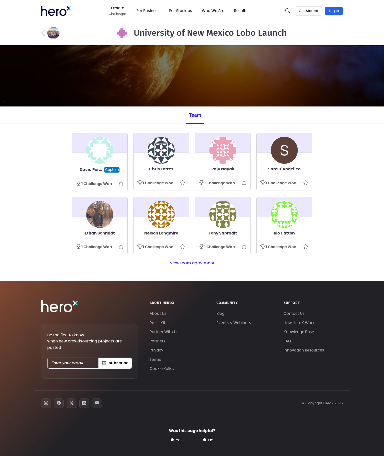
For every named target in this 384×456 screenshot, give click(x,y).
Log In (334, 11)
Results (241, 11)
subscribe (115, 363)
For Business (148, 11)
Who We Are (213, 11)
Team (195, 115)
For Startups (181, 11)
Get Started (308, 11)
